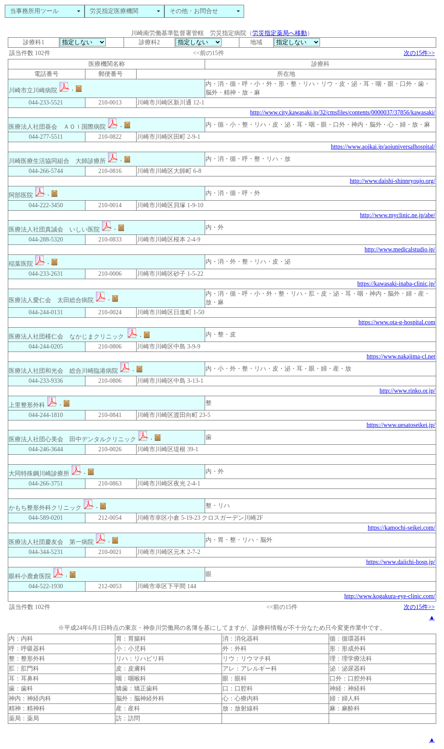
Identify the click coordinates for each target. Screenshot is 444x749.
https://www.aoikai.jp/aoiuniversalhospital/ (383, 146)
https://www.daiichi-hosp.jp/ (400, 562)
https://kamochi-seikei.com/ (401, 527)
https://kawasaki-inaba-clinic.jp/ (396, 283)
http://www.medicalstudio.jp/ (400, 249)
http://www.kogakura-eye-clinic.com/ (389, 596)
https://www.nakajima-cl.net (400, 356)
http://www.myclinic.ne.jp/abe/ (397, 215)
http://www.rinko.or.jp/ (407, 391)
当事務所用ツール (34, 11)
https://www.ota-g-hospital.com (397, 322)
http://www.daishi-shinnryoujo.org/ (392, 181)
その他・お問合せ (194, 11)
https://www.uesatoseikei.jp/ (400, 425)
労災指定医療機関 (114, 11)
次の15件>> (419, 53)
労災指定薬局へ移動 (279, 33)
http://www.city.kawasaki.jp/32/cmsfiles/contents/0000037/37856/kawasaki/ (342, 112)
